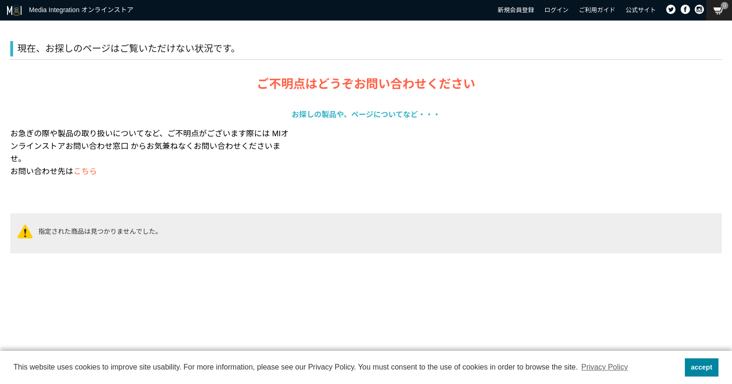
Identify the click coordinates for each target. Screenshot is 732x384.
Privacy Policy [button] (604, 367)
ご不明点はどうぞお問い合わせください (366, 84)
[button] (675, 367)
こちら (85, 171)
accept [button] (701, 367)
